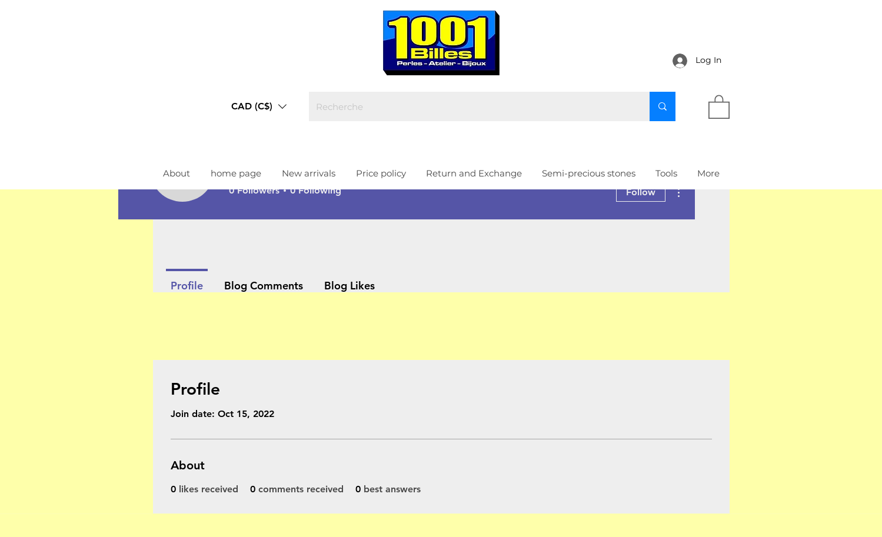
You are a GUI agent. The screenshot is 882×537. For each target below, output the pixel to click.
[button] (259, 106)
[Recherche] (470, 106)
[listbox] (259, 106)
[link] (719, 106)
